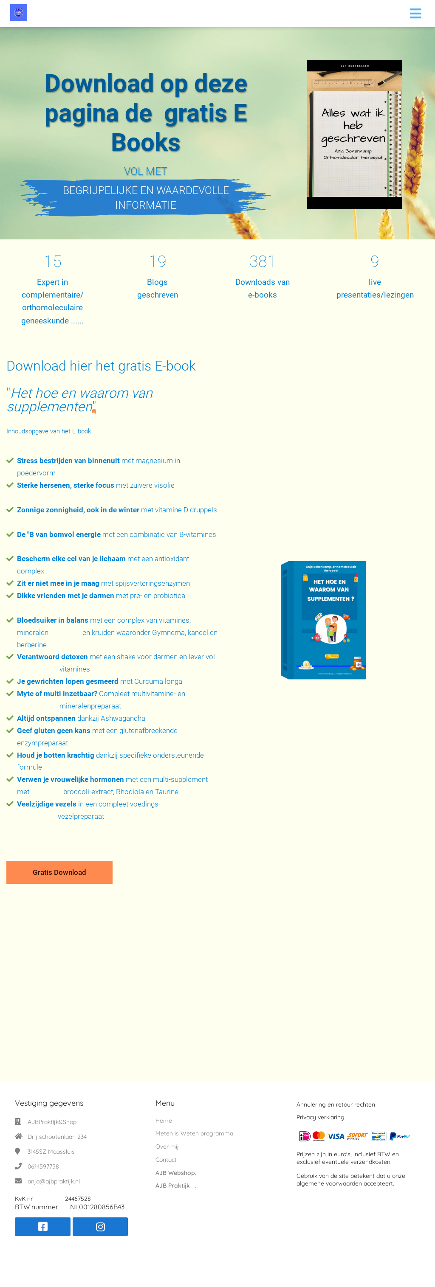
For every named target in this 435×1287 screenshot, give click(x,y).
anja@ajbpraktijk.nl (54, 1181)
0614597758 (43, 1166)
